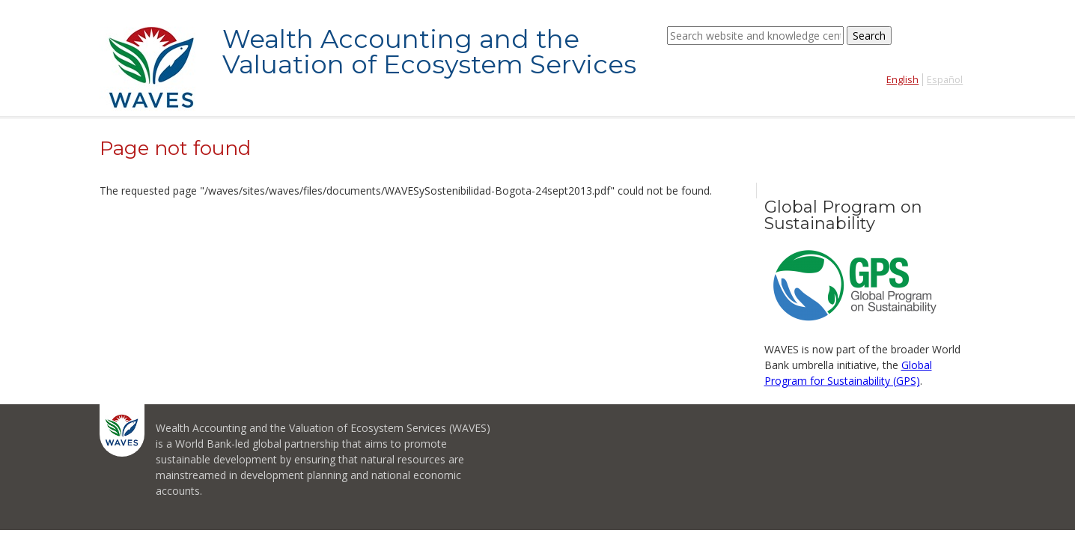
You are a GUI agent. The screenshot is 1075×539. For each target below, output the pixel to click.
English (902, 79)
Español (945, 79)
